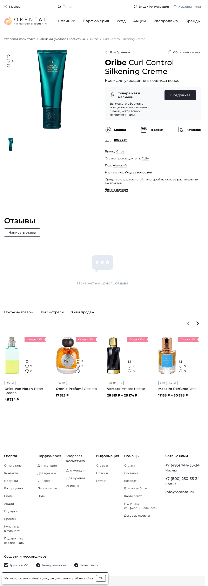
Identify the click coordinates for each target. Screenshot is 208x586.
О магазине (13, 465)
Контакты (11, 473)
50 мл (172, 382)
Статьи (101, 481)
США (145, 158)
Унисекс (44, 481)
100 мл (10, 382)
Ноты (42, 496)
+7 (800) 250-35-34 (182, 478)
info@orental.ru (179, 492)
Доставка (131, 473)
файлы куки (38, 578)
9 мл (162, 382)
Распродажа (165, 21)
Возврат (130, 481)
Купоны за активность (12, 529)
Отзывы (102, 465)
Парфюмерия (96, 21)
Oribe (120, 151)
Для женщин (47, 465)
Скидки (9, 496)
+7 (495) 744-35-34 (182, 465)
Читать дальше (116, 189)
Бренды (193, 21)
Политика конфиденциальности (140, 506)
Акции (139, 21)
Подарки (11, 511)
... (121, 382)
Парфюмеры (47, 488)
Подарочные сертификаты (14, 541)
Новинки (66, 21)
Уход (121, 21)
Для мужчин (47, 473)
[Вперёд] (197, 323)
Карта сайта (133, 496)
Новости (102, 473)
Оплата (129, 465)
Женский (120, 165)
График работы (135, 488)
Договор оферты (137, 515)
